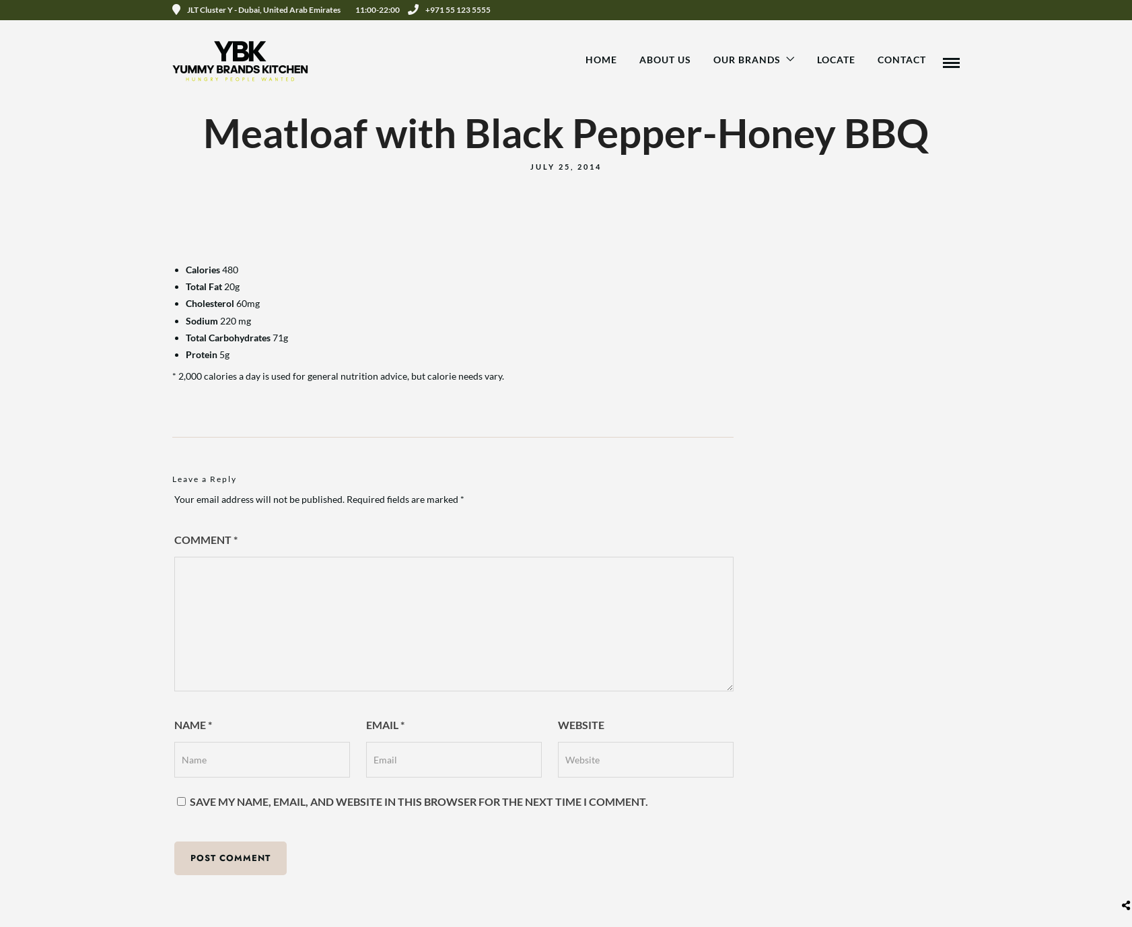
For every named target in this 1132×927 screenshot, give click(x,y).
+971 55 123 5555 (449, 10)
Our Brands (747, 59)
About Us (665, 59)
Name (193, 724)
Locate (836, 59)
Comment (206, 539)
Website (581, 724)
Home (601, 59)
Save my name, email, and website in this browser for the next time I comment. (419, 801)
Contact (902, 59)
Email (385, 724)
